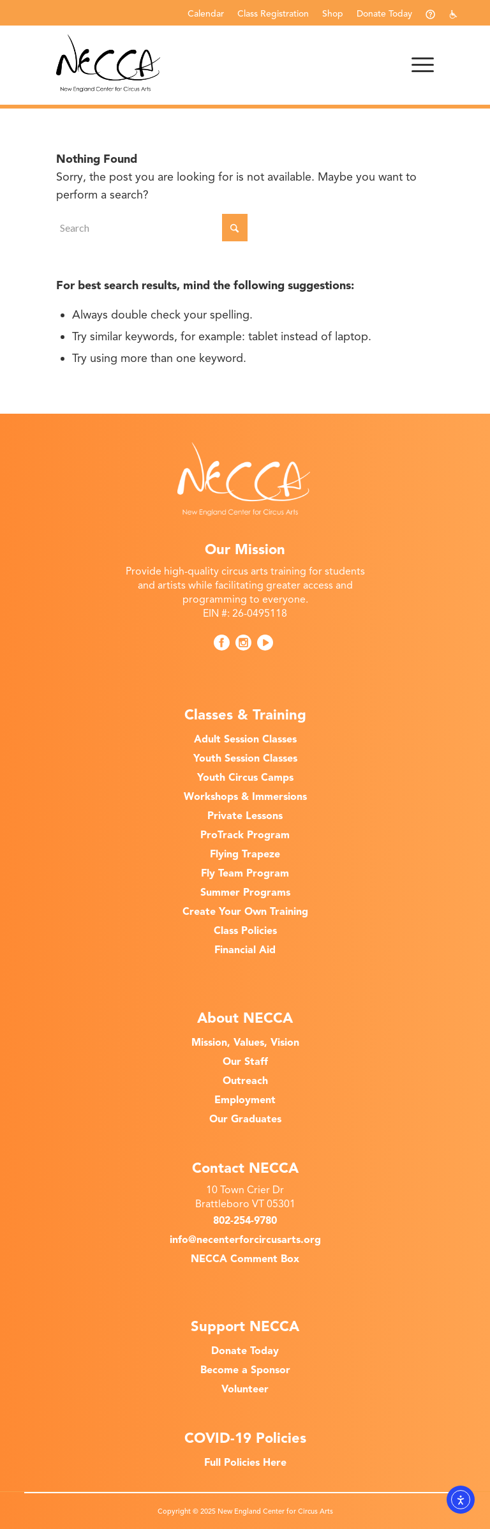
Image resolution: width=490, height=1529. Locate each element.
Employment (245, 1100)
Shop (332, 13)
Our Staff (245, 1061)
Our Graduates (245, 1119)
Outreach (245, 1080)
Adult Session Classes (245, 739)
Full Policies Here (245, 1462)
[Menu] (416, 63)
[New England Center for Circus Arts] (108, 63)
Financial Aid (245, 950)
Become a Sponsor (245, 1370)
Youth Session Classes (245, 758)
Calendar (206, 13)
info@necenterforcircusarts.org (245, 1239)
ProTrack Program (245, 835)
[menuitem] (206, 13)
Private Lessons (245, 816)
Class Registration (273, 13)
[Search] (152, 227)
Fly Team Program (245, 873)
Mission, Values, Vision (245, 1042)
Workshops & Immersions (245, 796)
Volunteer (245, 1389)
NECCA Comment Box (245, 1259)
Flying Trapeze (245, 854)
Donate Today (384, 13)
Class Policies (245, 930)
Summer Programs (245, 892)
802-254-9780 (245, 1220)
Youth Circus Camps (245, 777)
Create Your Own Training (245, 911)
